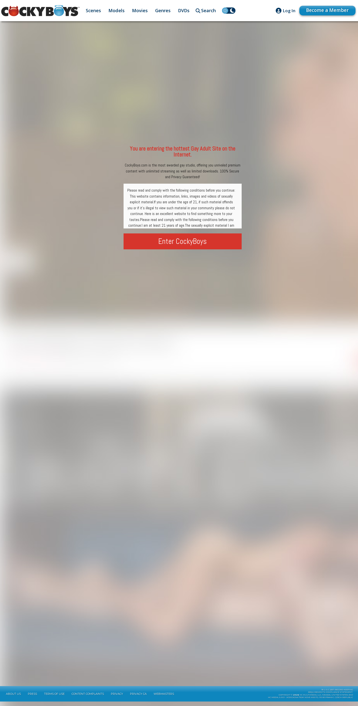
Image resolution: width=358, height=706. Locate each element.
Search (208, 10)
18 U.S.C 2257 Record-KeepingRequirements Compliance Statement (330, 695)
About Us (13, 698)
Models (116, 10)
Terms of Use (54, 698)
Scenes (93, 10)
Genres (163, 10)
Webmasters (164, 698)
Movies (140, 10)
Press (32, 698)
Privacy (117, 698)
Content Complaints (88, 698)
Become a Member (326, 10)
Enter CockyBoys (182, 241)
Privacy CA (138, 698)
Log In (285, 10)
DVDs (183, 10)
